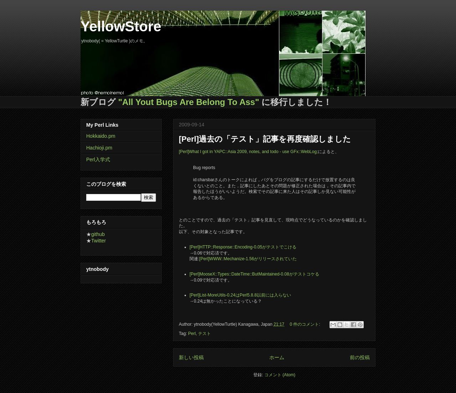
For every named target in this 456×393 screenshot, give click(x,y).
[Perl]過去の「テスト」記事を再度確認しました (265, 139)
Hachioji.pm (99, 148)
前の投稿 (360, 357)
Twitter (98, 240)
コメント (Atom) (279, 374)
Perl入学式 (98, 159)
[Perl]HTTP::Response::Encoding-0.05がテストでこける (243, 247)
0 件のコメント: (305, 324)
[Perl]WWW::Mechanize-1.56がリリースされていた (248, 258)
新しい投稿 (191, 357)
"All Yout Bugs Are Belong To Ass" (188, 102)
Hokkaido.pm (100, 136)
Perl (192, 333)
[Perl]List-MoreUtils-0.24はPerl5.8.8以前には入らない (240, 295)
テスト (204, 333)
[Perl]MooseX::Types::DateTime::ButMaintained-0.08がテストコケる (254, 274)
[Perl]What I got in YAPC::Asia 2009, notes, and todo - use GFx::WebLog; (248, 151)
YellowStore (121, 26)
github (98, 234)
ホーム (276, 357)
